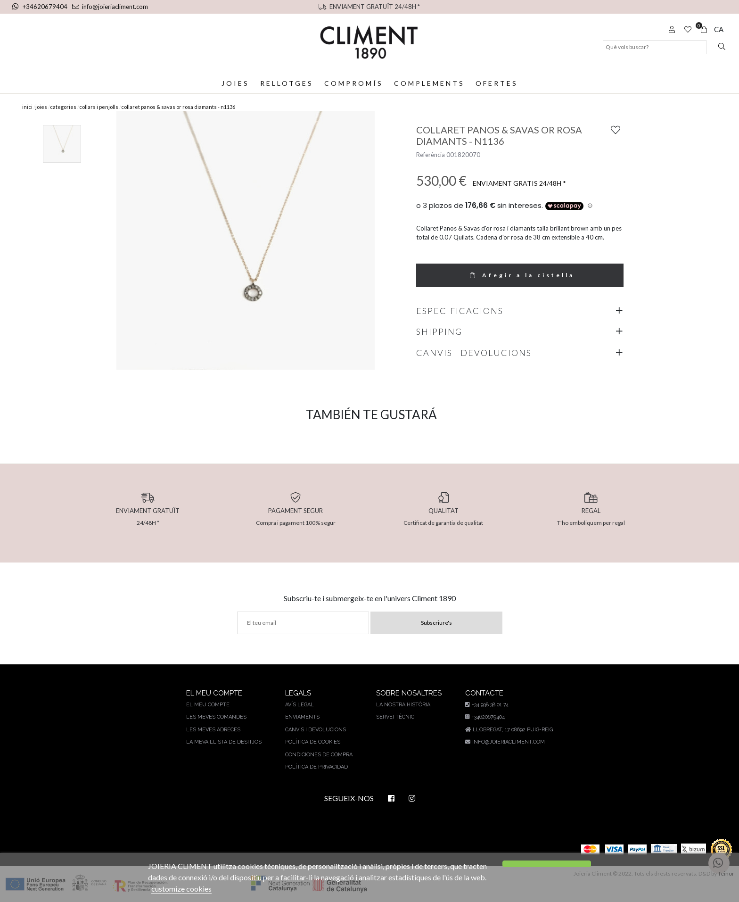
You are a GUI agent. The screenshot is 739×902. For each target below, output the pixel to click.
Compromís (354, 83)
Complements (429, 83)
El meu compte (209, 705)
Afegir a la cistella (520, 275)
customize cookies (181, 888)
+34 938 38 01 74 (486, 705)
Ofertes (496, 83)
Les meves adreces (214, 730)
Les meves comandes (217, 717)
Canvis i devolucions (314, 730)
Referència (430, 154)
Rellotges (287, 83)
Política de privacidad (315, 767)
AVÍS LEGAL (298, 705)
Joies (235, 83)
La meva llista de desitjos (224, 742)
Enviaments (300, 717)
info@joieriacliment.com (107, 6)
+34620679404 (39, 6)
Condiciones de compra (317, 755)
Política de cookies (311, 742)
